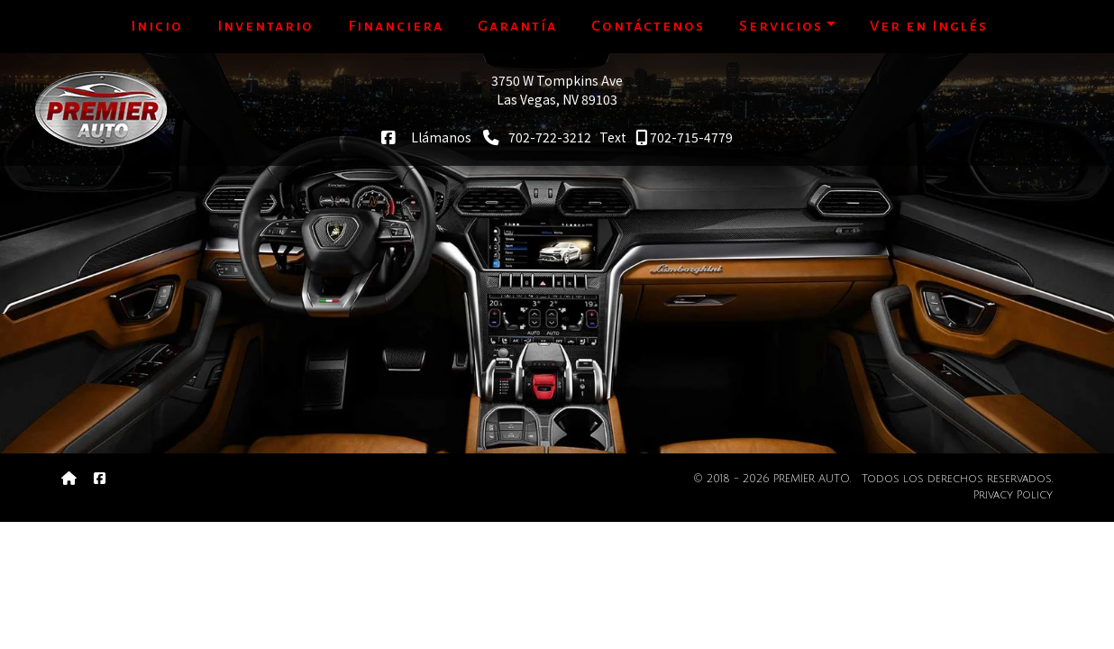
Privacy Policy (1013, 495)
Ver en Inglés (929, 26)
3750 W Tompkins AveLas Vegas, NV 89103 (557, 89)
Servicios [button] (781, 26)
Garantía (517, 26)
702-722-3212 (537, 137)
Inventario (265, 26)
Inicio (157, 26)
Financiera (395, 26)
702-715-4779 (684, 137)
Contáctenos (648, 26)
